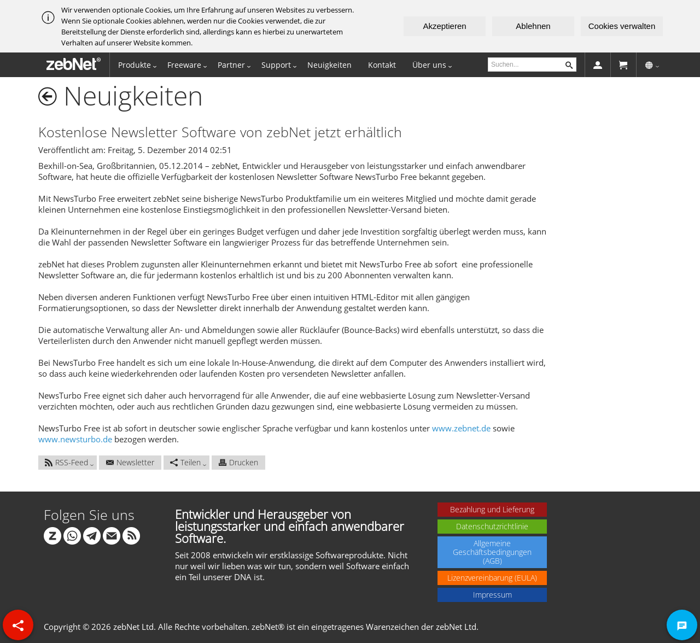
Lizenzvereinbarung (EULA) (492, 577)
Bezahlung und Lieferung (492, 509)
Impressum (492, 594)
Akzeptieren (444, 26)
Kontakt (382, 65)
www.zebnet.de (461, 428)
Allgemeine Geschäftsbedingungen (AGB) (492, 552)
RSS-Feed (66, 462)
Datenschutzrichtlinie (492, 526)
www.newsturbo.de (75, 439)
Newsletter (130, 462)
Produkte (134, 65)
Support (276, 65)
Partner (231, 65)
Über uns (429, 65)
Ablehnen (533, 26)
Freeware (184, 65)
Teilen (185, 462)
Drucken (238, 462)
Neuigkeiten (329, 65)
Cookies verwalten (622, 26)
